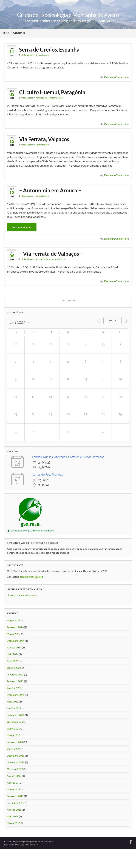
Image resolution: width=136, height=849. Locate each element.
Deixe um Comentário (116, 77)
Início (6, 32)
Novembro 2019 (16, 762)
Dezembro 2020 (15, 715)
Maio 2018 (12, 816)
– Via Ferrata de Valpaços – (51, 253)
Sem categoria (42, 55)
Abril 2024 (12, 660)
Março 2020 (13, 735)
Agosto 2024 (14, 647)
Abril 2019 (12, 782)
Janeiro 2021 (14, 708)
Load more (68, 300)
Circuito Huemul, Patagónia (52, 92)
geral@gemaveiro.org (31, 576)
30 (102, 344)
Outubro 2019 (15, 769)
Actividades (41, 97)
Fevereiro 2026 (15, 627)
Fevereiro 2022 (15, 681)
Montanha (52, 97)
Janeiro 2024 (14, 667)
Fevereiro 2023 (15, 674)
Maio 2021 (12, 701)
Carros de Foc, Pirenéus (47, 474)
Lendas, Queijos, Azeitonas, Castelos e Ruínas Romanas (68, 457)
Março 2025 (13, 633)
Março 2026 (13, 620)
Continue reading (22, 226)
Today (112, 321)
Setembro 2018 (15, 802)
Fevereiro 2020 (15, 742)
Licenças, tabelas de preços (22, 595)
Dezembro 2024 (15, 640)
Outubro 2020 (15, 721)
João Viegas (27, 55)
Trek (60, 97)
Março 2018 (13, 823)
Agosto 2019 (14, 775)
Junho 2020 (13, 728)
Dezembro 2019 (15, 755)
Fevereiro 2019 (15, 796)
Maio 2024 (12, 654)
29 (85, 344)
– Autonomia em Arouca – (50, 190)
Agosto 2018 (14, 809)
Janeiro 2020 (14, 748)
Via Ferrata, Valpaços (44, 139)
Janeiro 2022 (14, 688)
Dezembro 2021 (15, 694)
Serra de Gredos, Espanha (49, 49)
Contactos (19, 32)
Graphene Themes (29, 844)
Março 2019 (13, 789)
